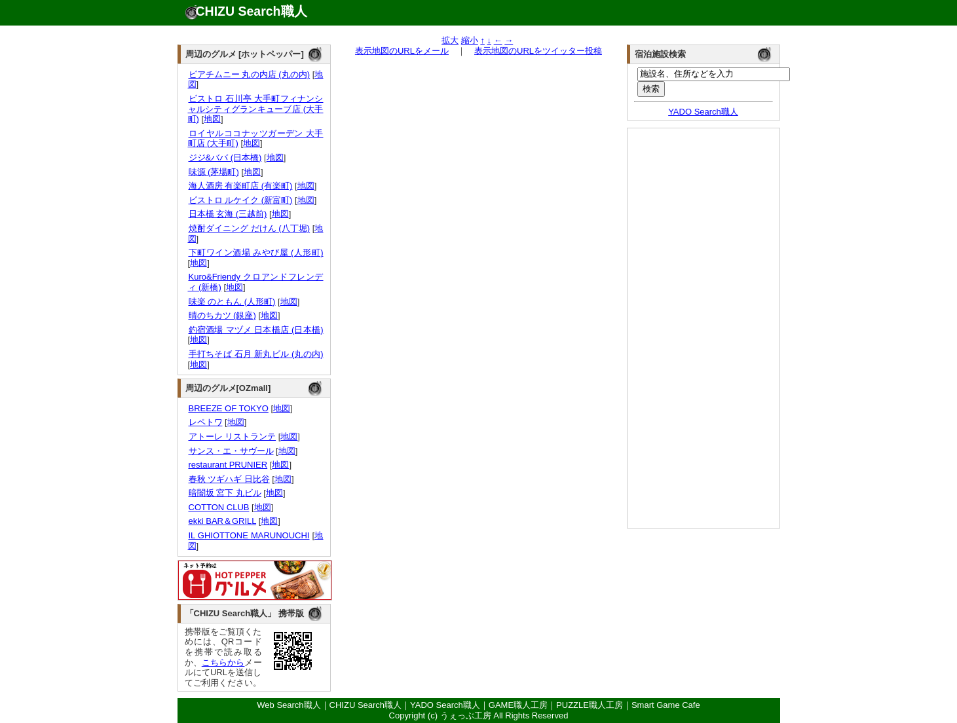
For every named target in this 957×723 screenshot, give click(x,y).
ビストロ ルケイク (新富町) (240, 200)
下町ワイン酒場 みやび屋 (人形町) (256, 252)
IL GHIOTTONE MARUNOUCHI (249, 535)
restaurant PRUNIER (228, 465)
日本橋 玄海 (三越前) (227, 214)
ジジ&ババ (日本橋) (225, 157)
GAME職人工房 (518, 705)
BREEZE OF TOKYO (228, 408)
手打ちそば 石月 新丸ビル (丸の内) (256, 354)
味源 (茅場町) (213, 172)
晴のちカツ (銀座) (222, 315)
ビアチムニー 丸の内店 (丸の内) (249, 74)
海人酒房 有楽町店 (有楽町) (240, 186)
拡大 (450, 40)
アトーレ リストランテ (232, 436)
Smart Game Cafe (665, 705)
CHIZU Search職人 (251, 11)
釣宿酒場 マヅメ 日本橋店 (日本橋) (256, 330)
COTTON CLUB (219, 507)
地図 (212, 119)
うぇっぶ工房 (465, 715)
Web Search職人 (288, 705)
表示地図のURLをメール (402, 51)
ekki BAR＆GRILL (222, 521)
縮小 (469, 40)
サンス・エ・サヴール (231, 451)
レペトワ (205, 422)
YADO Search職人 (703, 112)
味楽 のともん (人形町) (232, 301)
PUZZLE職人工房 (589, 705)
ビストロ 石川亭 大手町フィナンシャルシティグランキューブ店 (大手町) (256, 109)
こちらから (223, 662)
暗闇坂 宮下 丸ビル (224, 493)
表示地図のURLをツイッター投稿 (538, 51)
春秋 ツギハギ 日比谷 (229, 479)
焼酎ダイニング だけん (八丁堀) (249, 228)
